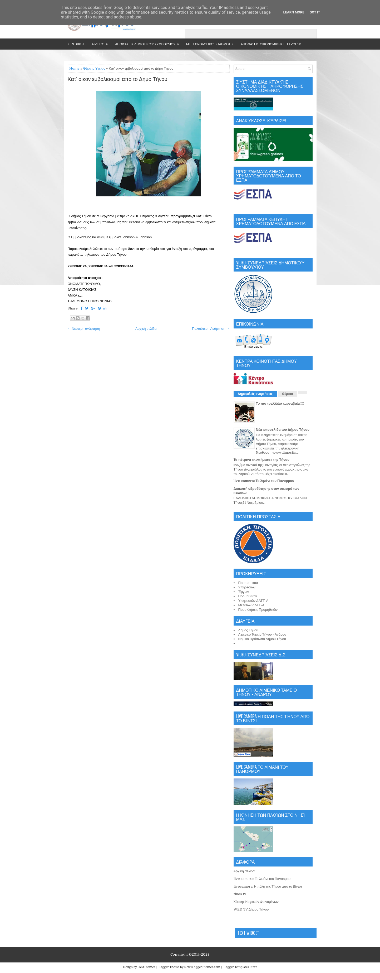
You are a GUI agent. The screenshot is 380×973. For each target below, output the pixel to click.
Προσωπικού (248, 583)
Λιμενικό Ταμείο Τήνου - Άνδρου (262, 634)
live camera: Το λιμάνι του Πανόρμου (264, 481)
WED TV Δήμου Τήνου (251, 909)
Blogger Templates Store (240, 967)
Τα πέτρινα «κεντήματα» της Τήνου (261, 460)
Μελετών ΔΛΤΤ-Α (251, 605)
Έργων (243, 592)
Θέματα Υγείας (94, 68)
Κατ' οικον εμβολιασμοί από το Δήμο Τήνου (117, 79)
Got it (314, 12)
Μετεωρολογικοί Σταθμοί (211, 42)
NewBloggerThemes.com (202, 967)
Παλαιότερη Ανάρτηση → (211, 329)
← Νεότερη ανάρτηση (84, 329)
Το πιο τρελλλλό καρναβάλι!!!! (280, 403)
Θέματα (287, 394)
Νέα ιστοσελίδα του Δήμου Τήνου (282, 430)
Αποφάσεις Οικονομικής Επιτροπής (271, 44)
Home (74, 68)
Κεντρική (76, 44)
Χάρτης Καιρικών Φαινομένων (256, 902)
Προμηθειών (247, 596)
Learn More (293, 12)
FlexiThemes (146, 967)
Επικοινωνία (89, 55)
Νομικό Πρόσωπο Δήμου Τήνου (262, 639)
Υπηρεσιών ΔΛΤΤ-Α (253, 601)
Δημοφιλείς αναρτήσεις (255, 394)
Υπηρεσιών (247, 587)
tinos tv (240, 894)
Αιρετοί (101, 42)
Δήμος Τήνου (248, 630)
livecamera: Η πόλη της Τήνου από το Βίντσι (268, 886)
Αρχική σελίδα (145, 329)
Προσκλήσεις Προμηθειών (258, 610)
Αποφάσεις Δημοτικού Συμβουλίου (148, 42)
